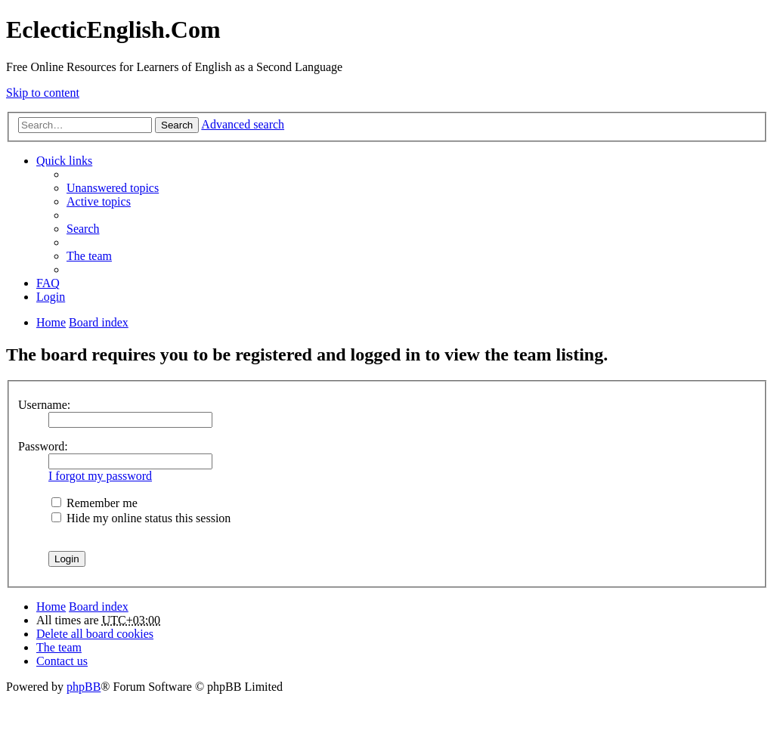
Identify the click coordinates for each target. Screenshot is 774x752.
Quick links (64, 160)
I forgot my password (100, 475)
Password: (43, 446)
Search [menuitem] (83, 228)
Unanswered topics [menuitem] (113, 187)
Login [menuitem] (50, 296)
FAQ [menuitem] (48, 283)
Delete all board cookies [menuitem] (94, 633)
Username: (44, 404)
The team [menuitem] (89, 255)
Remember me (94, 503)
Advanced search (242, 124)
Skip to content (42, 92)
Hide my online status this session (141, 518)
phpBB (84, 686)
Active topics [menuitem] (99, 201)
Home (51, 606)
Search (177, 125)
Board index (98, 606)
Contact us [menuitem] (62, 661)
